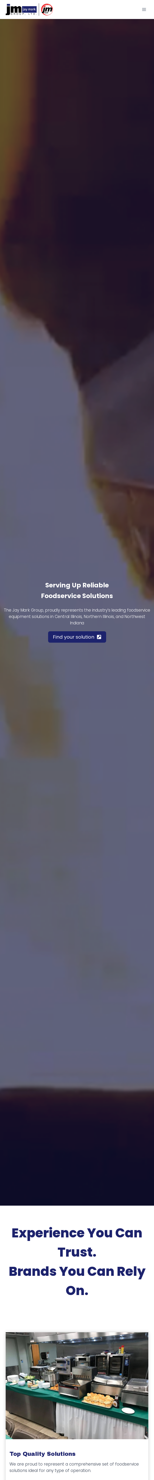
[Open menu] (144, 9)
